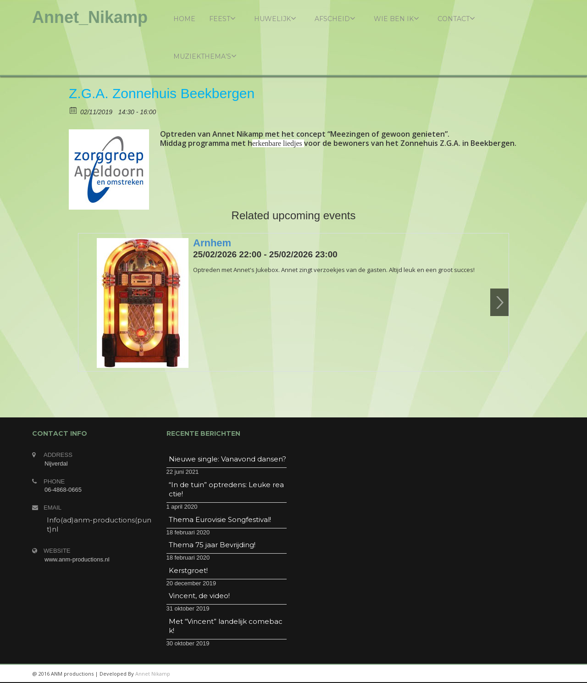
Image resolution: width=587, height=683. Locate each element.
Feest (222, 18)
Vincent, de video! (199, 595)
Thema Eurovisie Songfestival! (220, 519)
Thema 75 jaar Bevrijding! (212, 544)
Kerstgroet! (188, 570)
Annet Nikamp (152, 673)
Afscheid (335, 18)
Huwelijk (275, 18)
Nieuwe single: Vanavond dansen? (227, 459)
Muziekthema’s (205, 56)
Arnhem (212, 243)
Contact (456, 18)
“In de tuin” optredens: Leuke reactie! (226, 489)
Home (184, 19)
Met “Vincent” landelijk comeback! (225, 626)
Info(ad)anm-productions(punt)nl (99, 524)
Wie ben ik (396, 18)
